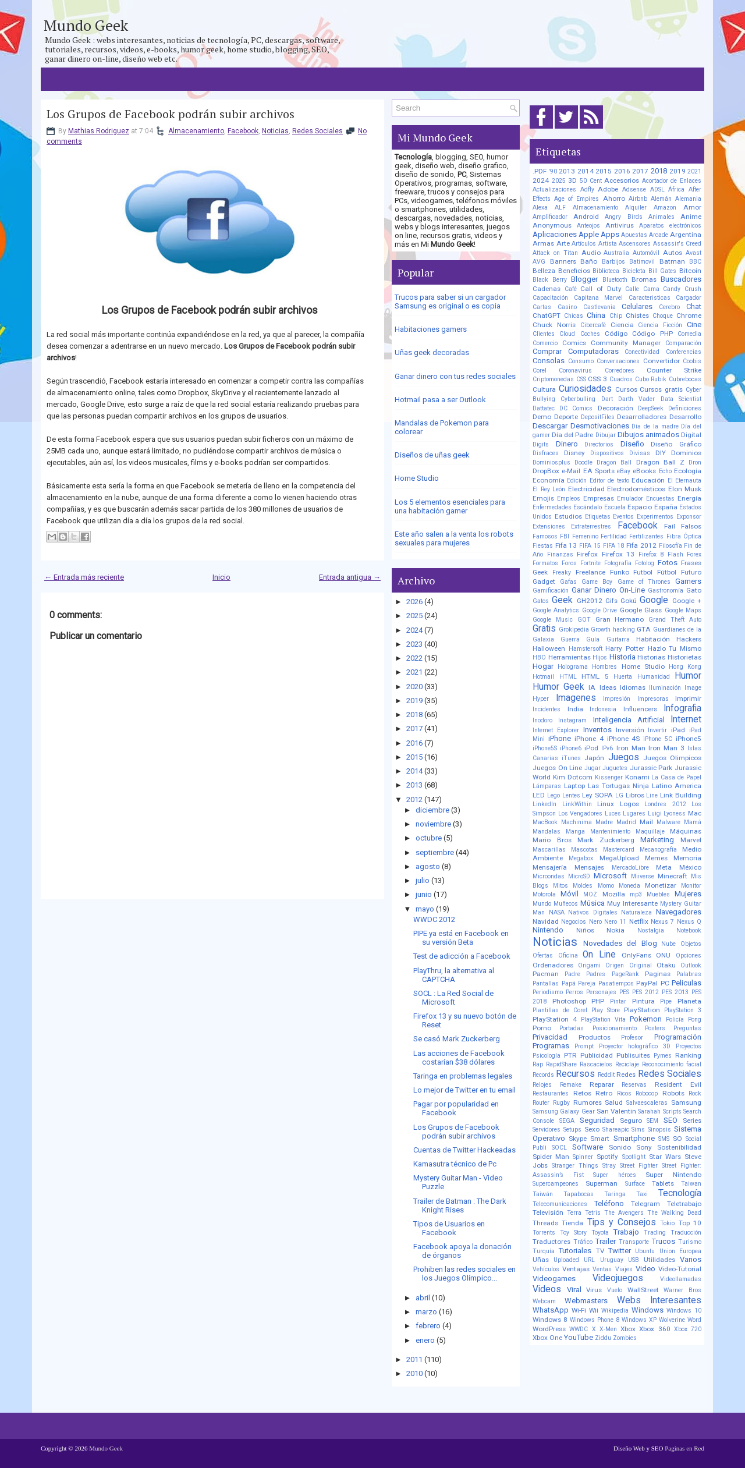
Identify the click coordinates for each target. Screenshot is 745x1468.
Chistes (637, 315)
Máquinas (685, 831)
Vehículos (546, 1269)
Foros (569, 563)
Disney (574, 453)
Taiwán (543, 1194)
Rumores (587, 1102)
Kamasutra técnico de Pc (454, 1163)
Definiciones (684, 408)
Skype (578, 1138)
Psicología (546, 1055)
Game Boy (596, 582)
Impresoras (653, 699)
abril (423, 1297)
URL (589, 1260)
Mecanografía (658, 849)
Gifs (611, 601)
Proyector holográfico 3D (635, 1046)
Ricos (624, 1093)
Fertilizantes (646, 536)
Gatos (541, 601)
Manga (575, 831)
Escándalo (587, 507)
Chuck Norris (554, 325)
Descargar (550, 425)
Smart (599, 1138)
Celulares (637, 306)
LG (619, 795)
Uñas (541, 1260)
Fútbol (666, 572)
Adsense (634, 189)
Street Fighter (639, 1165)
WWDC (578, 1329)
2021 (414, 672)
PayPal (647, 983)
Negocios (573, 922)
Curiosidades (585, 389)
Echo (665, 471)
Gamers (688, 581)
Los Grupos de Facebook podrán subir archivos (171, 114)
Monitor (691, 885)
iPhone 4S (623, 739)
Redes (626, 1074)
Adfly (587, 189)
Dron (695, 462)
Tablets (663, 1183)
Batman (672, 261)
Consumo (581, 361)
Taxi (642, 1194)
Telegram (645, 1204)
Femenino (585, 536)
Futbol (642, 572)
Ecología (687, 471)
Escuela (615, 507)
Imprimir (688, 698)
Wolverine (672, 1320)
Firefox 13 (618, 554)
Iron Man (630, 748)
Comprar (547, 351)
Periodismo (548, 992)
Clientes (544, 334)
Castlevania (599, 307)
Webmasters (586, 1300)
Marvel (690, 840)
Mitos (560, 885)
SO (677, 1138)
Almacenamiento (196, 131)
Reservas (634, 1084)
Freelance (590, 572)
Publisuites (633, 1055)
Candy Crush (682, 289)
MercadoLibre (630, 867)
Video (645, 1268)
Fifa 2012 (641, 545)
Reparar (602, 1084)
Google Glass (641, 610)
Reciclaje (627, 1064)
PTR (570, 1055)
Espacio (639, 507)
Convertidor (661, 361)
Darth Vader (636, 399)
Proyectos (688, 1046)
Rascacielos (596, 1064)
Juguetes (614, 768)
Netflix (638, 921)
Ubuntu (645, 1251)
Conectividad (642, 352)
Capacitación (550, 298)
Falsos (691, 526)
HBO (539, 657)
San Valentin (616, 1111)
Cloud (567, 334)
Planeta (689, 1001)
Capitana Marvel (598, 298)
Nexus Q (689, 922)
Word (694, 1320)
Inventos (597, 729)
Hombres (604, 667)
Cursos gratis (661, 389)
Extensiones (549, 526)
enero (425, 1340)
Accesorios (621, 180)
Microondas (549, 876)
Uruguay (611, 1260)
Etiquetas (598, 516)
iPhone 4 (589, 739)
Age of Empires (576, 199)
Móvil (569, 893)
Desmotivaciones (599, 425)
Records (543, 1075)
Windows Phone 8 (594, 1320)
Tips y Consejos (621, 1222)
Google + (686, 601)
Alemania (688, 199)
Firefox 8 (651, 554)
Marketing (657, 839)
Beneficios (574, 271)
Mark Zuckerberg (605, 840)
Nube (668, 944)
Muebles (658, 894)
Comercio (545, 343)
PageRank (625, 974)
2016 (414, 743)
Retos (582, 1093)
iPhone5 (688, 739)
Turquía (544, 1251)
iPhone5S (545, 748)
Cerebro (669, 307)
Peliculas (686, 982)
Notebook (688, 930)
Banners (563, 261)
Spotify (607, 1157)
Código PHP (652, 333)
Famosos (545, 536)
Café (571, 289)
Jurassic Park (651, 768)
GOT (584, 619)
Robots (673, 1093)
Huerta (622, 676)
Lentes (571, 795)
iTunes (571, 758)
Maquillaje (650, 831)
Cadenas (546, 289)
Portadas (571, 1028)
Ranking (688, 1055)
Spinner (583, 1157)
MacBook (545, 822)
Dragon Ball (614, 462)
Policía (675, 1019)
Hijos (600, 657)
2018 (414, 714)
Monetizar (660, 885)
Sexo (591, 1129)
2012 (414, 799)
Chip (615, 316)
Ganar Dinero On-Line (608, 590)
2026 (414, 601)
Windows (648, 1310)
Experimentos (655, 516)
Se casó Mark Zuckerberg (456, 1038)
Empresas (598, 498)
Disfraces (546, 453)
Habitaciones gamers (431, 329)
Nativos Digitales (593, 912)
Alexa (540, 207)
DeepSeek (651, 408)
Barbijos (613, 261)
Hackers (688, 639)
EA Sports (599, 471)
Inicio (221, 577)
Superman (602, 1183)
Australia (616, 253)
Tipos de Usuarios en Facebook (449, 1228)
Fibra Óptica (683, 536)
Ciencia (622, 325)
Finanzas (560, 554)
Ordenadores (553, 965)
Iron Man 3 (666, 748)
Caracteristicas (649, 298)
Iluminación (665, 688)
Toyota (600, 1232)
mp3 (636, 894)
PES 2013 (675, 992)
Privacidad (550, 1037)
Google (654, 600)
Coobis (692, 361)
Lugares (634, 813)
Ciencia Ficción (660, 325)
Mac (694, 813)
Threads (545, 1223)
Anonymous (552, 225)
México (690, 867)
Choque (662, 316)
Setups (572, 1129)
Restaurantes (551, 1093)
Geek (562, 600)
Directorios (598, 444)
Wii (593, 1310)
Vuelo (614, 1290)
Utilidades (659, 1260)
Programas (551, 1045)
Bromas (644, 279)
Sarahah (649, 1111)
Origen (614, 965)
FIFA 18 (614, 545)
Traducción (685, 1232)
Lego (553, 795)
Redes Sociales (317, 131)
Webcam (544, 1301)
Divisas (639, 453)
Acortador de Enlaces (671, 181)
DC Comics (576, 408)
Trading (655, 1232)
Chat (693, 306)
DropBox (546, 471)
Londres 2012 (665, 804)
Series (692, 1120)
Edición (577, 480)
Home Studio (417, 478)
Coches (590, 334)
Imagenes (576, 698)
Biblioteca (606, 271)
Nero (595, 922)
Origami (589, 965)
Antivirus (619, 225)
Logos (629, 804)
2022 (414, 658)
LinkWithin (577, 804)
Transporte (634, 1242)
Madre (604, 822)
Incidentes (546, 709)
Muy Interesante (632, 903)
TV (600, 1251)
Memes (656, 858)
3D (572, 180)
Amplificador (550, 217)
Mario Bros (552, 840)
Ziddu (603, 1338)
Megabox (581, 858)
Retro (603, 1093)
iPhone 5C (657, 739)
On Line (599, 954)
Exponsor (688, 516)
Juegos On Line (557, 768)
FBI (564, 536)
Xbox (628, 1329)
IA (591, 687)
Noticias (275, 131)
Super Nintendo (673, 1175)
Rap (538, 1064)
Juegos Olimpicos (672, 758)
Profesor (632, 1037)
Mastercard (618, 849)
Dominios (686, 453)
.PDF (540, 171)
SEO (670, 1120)
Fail (669, 526)
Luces (613, 813)
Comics (574, 343)
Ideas (607, 687)
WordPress (549, 1329)
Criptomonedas (553, 379)
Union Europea (680, 1251)
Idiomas (632, 687)
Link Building (680, 795)
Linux (605, 804)
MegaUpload (619, 858)
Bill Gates (662, 271)
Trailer (605, 1241)
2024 (414, 630)
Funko (619, 572)
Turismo (689, 1242)
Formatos (545, 563)
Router (541, 1103)
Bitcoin (690, 271)
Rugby (561, 1103)
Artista (607, 243)
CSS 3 (597, 379)
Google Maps (683, 610)
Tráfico (583, 1242)
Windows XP (639, 1320)
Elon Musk (685, 489)
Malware (668, 822)
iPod (591, 748)
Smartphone (634, 1138)
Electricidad (586, 489)
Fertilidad (614, 536)
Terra (574, 1213)
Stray (609, 1165)
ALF (560, 207)
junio (424, 894)
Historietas (684, 657)
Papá (569, 983)
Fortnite (590, 563)
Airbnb (638, 199)
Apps (610, 234)
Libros (635, 795)
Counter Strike (674, 370)
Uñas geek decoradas (432, 352)
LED (539, 795)
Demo (542, 417)
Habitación (653, 639)
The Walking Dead (674, 1213)
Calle (632, 289)
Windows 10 (683, 1310)
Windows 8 (550, 1319)
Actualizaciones (554, 189)
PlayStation (642, 1010)
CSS (581, 379)
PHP (597, 1001)
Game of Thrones (644, 582)
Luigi (655, 813)
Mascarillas (549, 849)
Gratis (544, 628)
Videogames (554, 1278)
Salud (614, 1102)
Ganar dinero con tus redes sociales (455, 376)
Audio (591, 253)
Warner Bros (682, 1290)
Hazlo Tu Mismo (674, 648)
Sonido (620, 1147)
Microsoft (610, 875)
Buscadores (681, 279)
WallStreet (643, 1290)
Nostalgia (650, 930)
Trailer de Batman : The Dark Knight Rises (459, 1205)
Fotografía (618, 563)
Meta (664, 867)
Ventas (602, 1269)
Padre (572, 974)
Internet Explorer (556, 730)
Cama (651, 289)
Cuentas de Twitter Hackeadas (464, 1150)
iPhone (559, 738)
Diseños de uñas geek (432, 455)
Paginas (657, 974)
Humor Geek (558, 687)
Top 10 (690, 1223)
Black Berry (550, 279)
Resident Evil (678, 1084)
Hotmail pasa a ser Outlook (440, 399)
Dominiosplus (551, 462)
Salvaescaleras (647, 1103)
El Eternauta (684, 480)
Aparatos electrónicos (670, 225)
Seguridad (597, 1120)
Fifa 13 (566, 545)
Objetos (690, 944)
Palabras (688, 974)
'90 (553, 171)
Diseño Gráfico (676, 444)
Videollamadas (680, 1279)
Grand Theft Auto (674, 619)
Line (652, 795)
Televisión (548, 1212)
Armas (543, 243)
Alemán (661, 199)
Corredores (619, 370)
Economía (549, 480)
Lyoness (675, 813)
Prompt (584, 1046)
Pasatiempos (616, 983)
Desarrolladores (641, 417)
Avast (693, 253)
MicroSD (579, 876)
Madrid (626, 822)
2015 (414, 757)
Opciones (688, 955)
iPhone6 (570, 748)
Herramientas (569, 657)
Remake (570, 1084)
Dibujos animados (648, 434)
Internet (685, 719)
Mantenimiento (610, 831)
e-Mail (571, 471)
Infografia (682, 708)
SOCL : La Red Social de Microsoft (453, 997)
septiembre (435, 852)
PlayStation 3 (682, 1010)
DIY (660, 453)
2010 (414, 1373)
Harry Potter (624, 648)
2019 (414, 700)
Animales (661, 217)
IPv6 (607, 748)
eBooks (644, 471)
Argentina (685, 235)
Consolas (549, 360)
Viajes (624, 1269)
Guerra (570, 639)
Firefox (587, 554)
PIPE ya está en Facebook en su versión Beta (461, 937)
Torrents (544, 1232)
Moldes (583, 885)
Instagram (572, 720)
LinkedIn (544, 804)
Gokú (628, 601)
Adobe (608, 189)
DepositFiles (598, 417)
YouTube (578, 1337)
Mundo (542, 903)
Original (640, 965)
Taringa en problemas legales (462, 1076)
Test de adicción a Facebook (461, 956)
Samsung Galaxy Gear (564, 1111)
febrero (428, 1325)
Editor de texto (609, 480)
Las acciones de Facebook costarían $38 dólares (459, 1057)
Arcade (658, 235)
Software (587, 1147)
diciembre (432, 810)
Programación (677, 1037)
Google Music (553, 619)
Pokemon (646, 1019)
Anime (690, 216)
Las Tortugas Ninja (618, 786)
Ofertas (543, 955)
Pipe (666, 1001)
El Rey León (549, 489)
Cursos (626, 389)
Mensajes (589, 867)
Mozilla (613, 894)
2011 (414, 1359)
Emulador (630, 498)
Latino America (676, 786)
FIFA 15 (590, 545)
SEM (652, 1121)
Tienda (572, 1223)
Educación (648, 480)
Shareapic (615, 1129)
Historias (651, 657)
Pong (694, 1019)
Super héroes (614, 1175)
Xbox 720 (687, 1329)
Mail (646, 822)
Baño (588, 261)
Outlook (690, 965)
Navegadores (678, 911)
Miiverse (642, 876)
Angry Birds (623, 217)
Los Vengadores (580, 813)
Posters (655, 1028)
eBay (623, 471)
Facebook (243, 131)
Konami (637, 777)
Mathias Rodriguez (98, 131)
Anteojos (588, 225)
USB (633, 1260)
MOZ (590, 894)
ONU (663, 955)
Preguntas (687, 1028)
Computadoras (593, 351)
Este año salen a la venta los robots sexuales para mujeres (454, 538)
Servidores (546, 1129)
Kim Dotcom (573, 777)
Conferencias (683, 352)
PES (624, 992)
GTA (644, 629)
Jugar (592, 768)
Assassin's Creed (677, 243)
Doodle (583, 462)
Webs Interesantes (659, 1300)
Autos (672, 253)
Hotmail (543, 676)
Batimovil (642, 261)
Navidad (546, 921)
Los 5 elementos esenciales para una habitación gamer (450, 506)
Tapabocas (578, 1194)
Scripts (672, 1111)
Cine (694, 324)
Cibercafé (593, 325)
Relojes (542, 1084)
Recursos (575, 1074)
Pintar (618, 1001)
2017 (414, 728)
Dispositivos (607, 453)
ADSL (657, 189)
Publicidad (596, 1055)
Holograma (573, 667)
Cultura (544, 389)
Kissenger (609, 777)
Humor (688, 676)
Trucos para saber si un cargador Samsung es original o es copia (450, 301)
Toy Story (573, 1232)
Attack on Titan (555, 253)
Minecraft (672, 876)
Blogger (584, 279)
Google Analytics (556, 610)
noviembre (433, 824)
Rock (695, 1093)
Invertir (657, 730)
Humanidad (653, 676)
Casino (567, 307)
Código (616, 333)
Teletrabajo (684, 1204)
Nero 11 (615, 922)
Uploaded (566, 1260)
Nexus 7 (662, 922)
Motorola (544, 894)
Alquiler (636, 207)
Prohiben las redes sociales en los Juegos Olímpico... (464, 1273)
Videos (547, 1289)
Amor (692, 207)
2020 (414, 686)
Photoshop (569, 1001)
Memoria (687, 858)
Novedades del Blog (620, 943)
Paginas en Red (684, 1448)
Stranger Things (575, 1165)
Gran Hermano (619, 619)
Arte (563, 243)
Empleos (568, 498)
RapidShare (561, 1064)
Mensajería (550, 867)
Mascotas (584, 849)
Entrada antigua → (350, 577)
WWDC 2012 (434, 919)
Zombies (625, 1338)
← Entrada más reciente (84, 577)
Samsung (686, 1102)
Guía (592, 639)
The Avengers (624, 1213)
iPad (678, 730)
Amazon (665, 207)
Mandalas (546, 831)
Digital (691, 435)
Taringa (615, 1194)
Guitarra (618, 639)
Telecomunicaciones (560, 1204)
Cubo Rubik (651, 379)
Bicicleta (633, 271)
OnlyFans (636, 955)
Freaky (561, 572)
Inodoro (542, 720)
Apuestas (634, 235)
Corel (540, 370)
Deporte (566, 417)
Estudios (568, 516)
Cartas (542, 307)
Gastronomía (665, 590)
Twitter (619, 1250)
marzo (426, 1311)
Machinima (576, 822)
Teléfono (609, 1203)
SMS (663, 1139)
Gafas (568, 582)
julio (423, 880)
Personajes (601, 992)
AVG (539, 261)
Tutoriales (575, 1250)
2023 (414, 644)
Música (592, 903)
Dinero (567, 443)
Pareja (586, 983)
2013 (414, 785)
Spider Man (551, 1157)
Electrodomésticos (636, 489)
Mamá (692, 822)
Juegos (623, 757)
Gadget (544, 581)
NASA (557, 912)
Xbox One (547, 1338)
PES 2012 (645, 992)
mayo (425, 909)
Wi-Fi (579, 1310)
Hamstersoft (585, 649)
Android (586, 216)
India (575, 709)
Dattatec (544, 408)
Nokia (615, 930)
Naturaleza (636, 912)
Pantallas (546, 983)
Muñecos (566, 903)
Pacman (546, 974)
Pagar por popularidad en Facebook (456, 1108)
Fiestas (543, 545)
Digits (541, 444)
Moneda (629, 885)
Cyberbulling (577, 399)
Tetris (593, 1213)
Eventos (623, 516)
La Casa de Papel (676, 777)
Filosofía (670, 545)
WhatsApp (551, 1310)
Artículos (584, 243)
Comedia (689, 334)
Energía (689, 498)
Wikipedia (615, 1310)
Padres (595, 974)
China (596, 315)
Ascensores (635, 243)
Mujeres (688, 893)
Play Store (605, 1010)
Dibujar (605, 435)
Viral (574, 1289)
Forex (694, 554)
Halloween (549, 648)
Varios (690, 1259)
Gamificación (551, 590)
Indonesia (603, 709)
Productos (595, 1037)
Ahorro (614, 198)
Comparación (683, 343)
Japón (594, 758)
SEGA (566, 1121)
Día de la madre (655, 426)
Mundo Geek (86, 25)
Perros (574, 992)
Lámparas (547, 786)
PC (665, 983)
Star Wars (665, 1157)
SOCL (559, 1147)
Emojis (543, 498)
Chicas (573, 316)
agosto (428, 866)
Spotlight (633, 1157)
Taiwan (691, 1183)
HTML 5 (595, 676)
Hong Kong (685, 667)
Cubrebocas (685, 379)
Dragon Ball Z (660, 462)
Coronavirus (575, 370)
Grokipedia (574, 629)
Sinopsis (659, 1129)
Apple (589, 234)
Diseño (632, 443)
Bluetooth (614, 279)
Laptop (574, 786)
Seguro (631, 1120)
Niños (585, 930)
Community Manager (626, 343)
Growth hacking (613, 629)
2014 (414, 771)
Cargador (688, 298)
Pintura (643, 1001)
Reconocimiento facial (671, 1064)
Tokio (667, 1223)
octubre (429, 838)
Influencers (640, 709)
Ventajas (576, 1269)
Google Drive (599, 610)
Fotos (667, 562)
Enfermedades (552, 507)
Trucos (663, 1241)
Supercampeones (556, 1183)
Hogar (543, 666)
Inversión (630, 730)
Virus (594, 1290)
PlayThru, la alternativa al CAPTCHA (453, 975)
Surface (635, 1183)
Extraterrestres (591, 526)
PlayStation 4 (555, 1019)
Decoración (615, 408)
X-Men (608, 1329)
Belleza (544, 271)
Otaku (666, 965)
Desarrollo (685, 417)
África (676, 189)
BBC (695, 261)
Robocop (647, 1093)
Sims (638, 1129)
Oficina (568, 955)
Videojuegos (618, 1278)
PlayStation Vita (603, 1019)
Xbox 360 (654, 1329)
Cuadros (621, 379)
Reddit (606, 1075)
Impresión (616, 699)
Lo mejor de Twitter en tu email (464, 1090)
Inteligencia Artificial (629, 719)
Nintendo (548, 930)
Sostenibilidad (679, 1147)
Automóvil (646, 253)
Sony (644, 1147)
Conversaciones (618, 361)
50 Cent (591, 181)
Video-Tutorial (679, 1269)
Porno (542, 1028)
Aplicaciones (555, 234)
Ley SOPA (597, 795)
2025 (414, 615)
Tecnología (679, 1193)
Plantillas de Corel (560, 1010)
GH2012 (589, 601)
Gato (693, 590)
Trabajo (626, 1232)
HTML (568, 676)
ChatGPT (546, 315)
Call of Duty (600, 289)
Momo (606, 885)
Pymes (663, 1055)
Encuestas (660, 498)
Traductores (551, 1241)
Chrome (688, 315)
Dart (607, 399)
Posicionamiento (615, 1028)
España (665, 507)
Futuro (691, 572)
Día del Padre (572, 435)
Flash (675, 554)
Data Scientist (681, 399)
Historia (622, 657)
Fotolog (644, 563)
